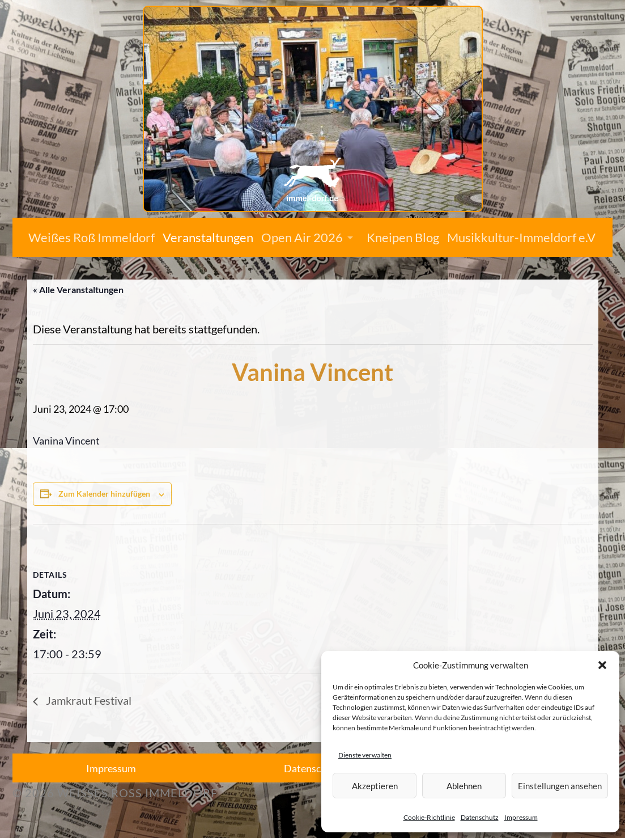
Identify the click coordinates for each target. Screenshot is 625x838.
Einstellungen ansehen (560, 786)
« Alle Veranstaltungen (78, 289)
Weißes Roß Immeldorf (91, 237)
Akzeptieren (375, 786)
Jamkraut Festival (87, 700)
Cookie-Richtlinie (429, 817)
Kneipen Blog (403, 237)
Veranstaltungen (208, 237)
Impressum (521, 817)
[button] (602, 665)
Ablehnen (464, 786)
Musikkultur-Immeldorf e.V (521, 237)
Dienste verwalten (365, 755)
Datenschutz (480, 817)
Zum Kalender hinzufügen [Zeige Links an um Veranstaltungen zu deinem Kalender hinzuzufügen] (104, 493)
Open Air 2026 (302, 237)
